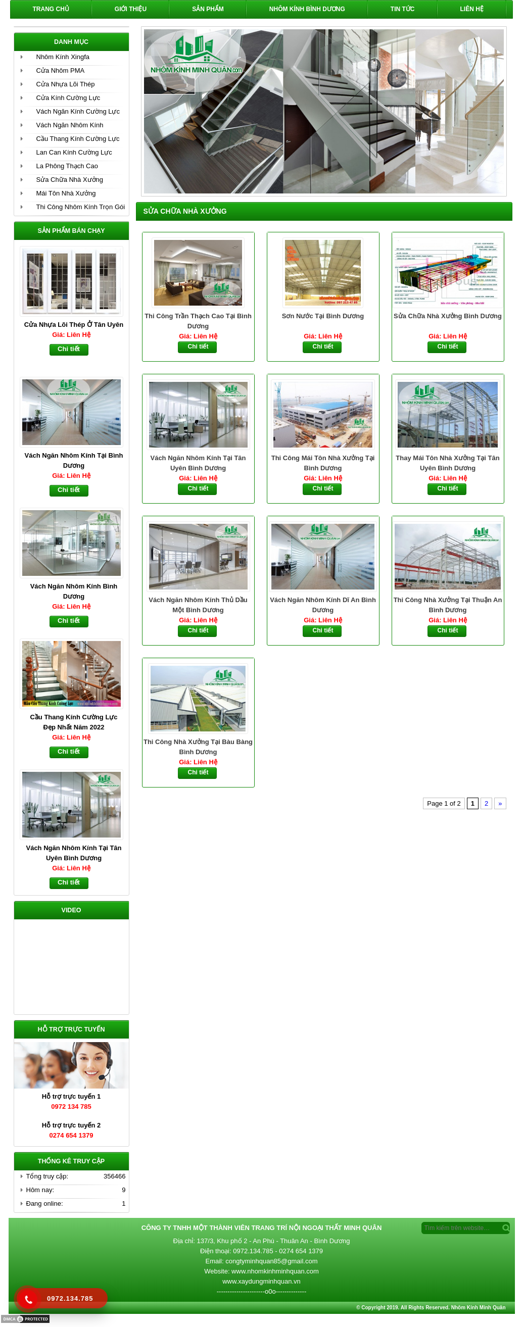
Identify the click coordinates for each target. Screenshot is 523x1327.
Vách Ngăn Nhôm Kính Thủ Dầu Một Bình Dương (198, 605)
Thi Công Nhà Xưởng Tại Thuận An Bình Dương (448, 605)
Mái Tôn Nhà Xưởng (66, 193)
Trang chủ (51, 9)
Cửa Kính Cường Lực (68, 98)
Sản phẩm (208, 9)
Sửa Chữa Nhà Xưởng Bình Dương (448, 316)
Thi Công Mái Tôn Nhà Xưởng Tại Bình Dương (323, 463)
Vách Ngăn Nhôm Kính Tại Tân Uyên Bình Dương (198, 463)
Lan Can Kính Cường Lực (74, 152)
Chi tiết (198, 346)
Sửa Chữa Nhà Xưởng (70, 179)
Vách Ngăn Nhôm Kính (70, 125)
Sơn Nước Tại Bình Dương (323, 316)
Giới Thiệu (131, 9)
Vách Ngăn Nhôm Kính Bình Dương (74, 591)
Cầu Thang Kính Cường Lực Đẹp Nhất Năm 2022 (73, 722)
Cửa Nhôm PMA (60, 70)
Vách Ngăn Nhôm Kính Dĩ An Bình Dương (323, 605)
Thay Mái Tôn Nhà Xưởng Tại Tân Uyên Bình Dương (447, 463)
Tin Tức (403, 9)
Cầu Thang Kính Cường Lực (78, 138)
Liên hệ (472, 9)
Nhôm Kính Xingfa (63, 57)
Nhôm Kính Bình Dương (307, 9)
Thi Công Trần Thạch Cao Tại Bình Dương (198, 321)
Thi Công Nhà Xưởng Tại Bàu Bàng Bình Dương (198, 747)
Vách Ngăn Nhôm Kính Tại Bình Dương (74, 460)
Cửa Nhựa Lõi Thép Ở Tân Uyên (73, 324)
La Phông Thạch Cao (67, 166)
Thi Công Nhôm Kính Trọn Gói (80, 207)
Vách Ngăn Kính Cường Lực (78, 111)
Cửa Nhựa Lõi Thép (65, 84)
